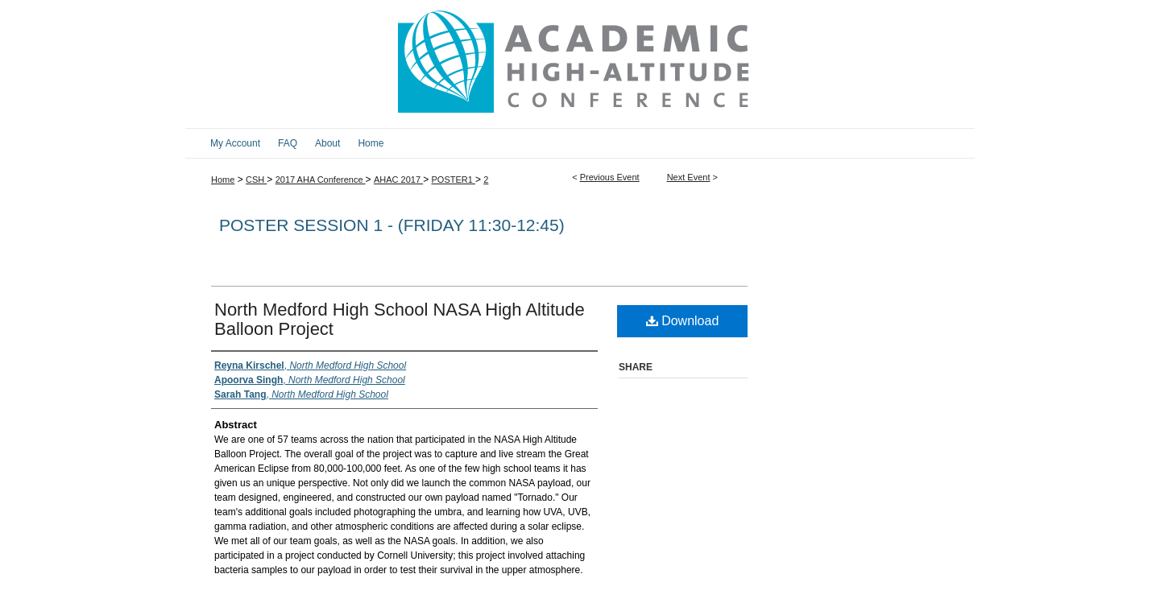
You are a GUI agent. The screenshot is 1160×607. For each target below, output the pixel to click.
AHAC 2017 (398, 179)
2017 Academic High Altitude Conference (580, 64)
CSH (256, 179)
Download (682, 321)
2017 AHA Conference (321, 179)
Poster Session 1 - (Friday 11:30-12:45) (392, 225)
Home (222, 179)
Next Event (688, 177)
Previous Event (610, 177)
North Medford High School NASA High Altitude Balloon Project (399, 319)
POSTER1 (452, 179)
